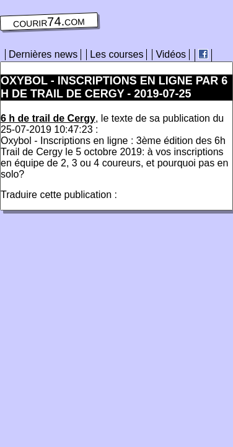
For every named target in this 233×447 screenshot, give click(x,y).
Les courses (116, 54)
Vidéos (171, 54)
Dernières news (43, 54)
